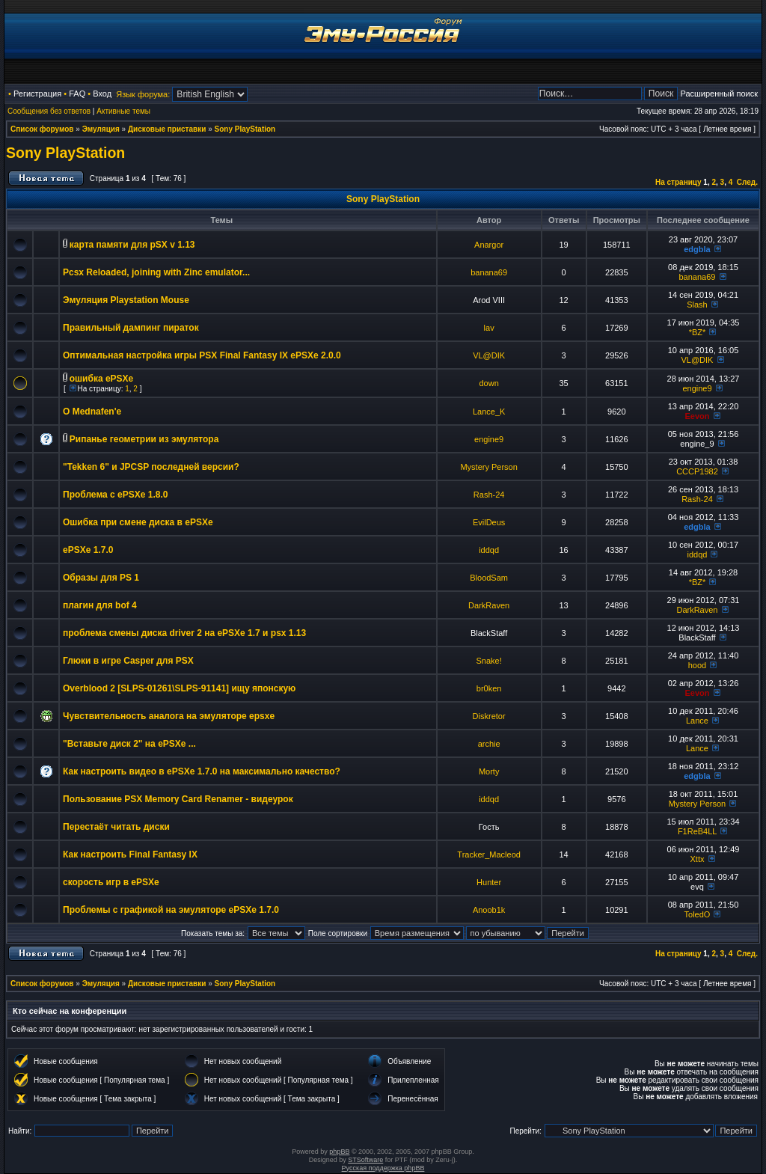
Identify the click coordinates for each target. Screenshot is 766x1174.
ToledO (697, 914)
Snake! (489, 660)
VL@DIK (489, 355)
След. (747, 182)
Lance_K (489, 411)
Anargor (488, 244)
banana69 (489, 272)
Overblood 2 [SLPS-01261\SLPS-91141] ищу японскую (179, 688)
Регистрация (37, 93)
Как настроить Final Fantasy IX (130, 854)
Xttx (697, 858)
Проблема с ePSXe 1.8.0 (115, 494)
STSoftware (365, 1160)
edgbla (697, 249)
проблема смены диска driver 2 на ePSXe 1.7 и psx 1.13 (184, 633)
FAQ (77, 93)
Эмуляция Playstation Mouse (126, 300)
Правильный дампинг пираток (131, 327)
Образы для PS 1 (101, 577)
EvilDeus (489, 522)
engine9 (696, 388)
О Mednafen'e (92, 411)
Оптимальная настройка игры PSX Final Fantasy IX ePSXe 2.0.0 (202, 355)
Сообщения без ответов (49, 111)
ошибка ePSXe (102, 378)
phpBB (339, 1151)
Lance (697, 720)
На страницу (678, 182)
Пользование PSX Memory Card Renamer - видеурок (178, 799)
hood (697, 665)
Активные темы (123, 111)
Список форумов (42, 129)
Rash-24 (489, 494)
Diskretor (489, 716)
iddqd (489, 549)
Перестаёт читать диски (116, 827)
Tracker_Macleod (489, 854)
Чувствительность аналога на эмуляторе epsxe (169, 716)
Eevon (696, 416)
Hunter (489, 882)
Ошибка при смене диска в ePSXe (138, 522)
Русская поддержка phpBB (383, 1168)
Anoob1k (489, 909)
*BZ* (697, 332)
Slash (697, 304)
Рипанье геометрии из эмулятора (144, 439)
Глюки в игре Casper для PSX (128, 660)
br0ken (489, 688)
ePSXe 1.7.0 (88, 550)
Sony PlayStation (245, 129)
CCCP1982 (697, 471)
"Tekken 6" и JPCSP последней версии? (151, 467)
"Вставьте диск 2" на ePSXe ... (129, 744)
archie (489, 743)
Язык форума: (143, 94)
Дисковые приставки (167, 129)
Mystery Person (488, 466)
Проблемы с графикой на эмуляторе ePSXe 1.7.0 (171, 910)
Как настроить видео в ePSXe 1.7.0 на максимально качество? (201, 771)
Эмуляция (101, 129)
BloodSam (489, 577)
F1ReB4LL (697, 831)
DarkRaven (488, 605)
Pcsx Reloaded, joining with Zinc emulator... (156, 272)
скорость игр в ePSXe (111, 882)
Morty (489, 771)
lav (489, 327)
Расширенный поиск (719, 93)
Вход (102, 93)
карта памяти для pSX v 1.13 (132, 244)
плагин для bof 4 (100, 605)
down (488, 383)
